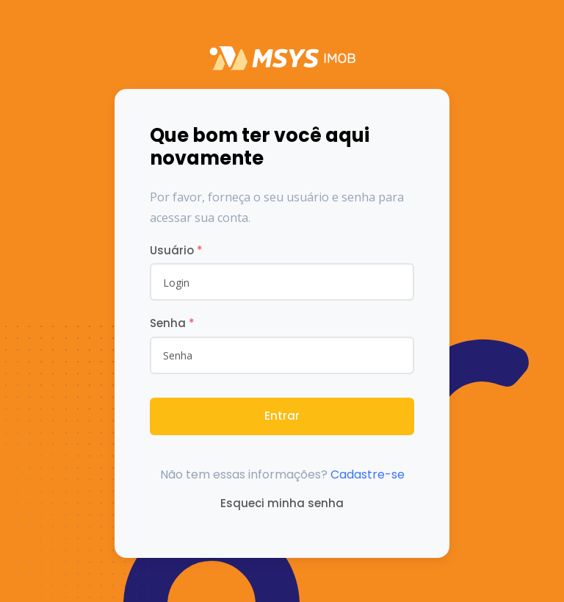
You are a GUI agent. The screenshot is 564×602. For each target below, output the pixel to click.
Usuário (176, 250)
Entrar (282, 415)
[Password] (282, 355)
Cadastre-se (367, 474)
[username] (282, 282)
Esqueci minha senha (282, 503)
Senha (172, 323)
